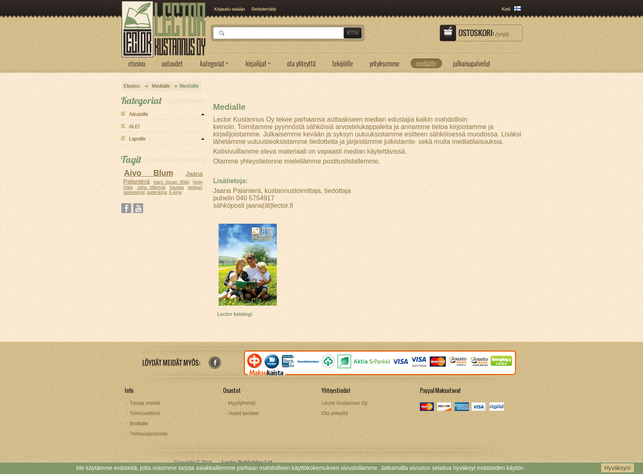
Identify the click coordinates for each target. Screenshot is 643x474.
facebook (214, 362)
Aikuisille (138, 114)
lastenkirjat (134, 192)
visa (479, 407)
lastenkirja (157, 192)
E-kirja (175, 192)
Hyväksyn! (617, 468)
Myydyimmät (241, 403)
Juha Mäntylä (151, 187)
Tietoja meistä (145, 403)
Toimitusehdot (145, 413)
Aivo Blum (148, 172)
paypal (496, 407)
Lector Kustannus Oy (344, 403)
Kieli (506, 9)
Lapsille (137, 139)
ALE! (134, 126)
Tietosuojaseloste (149, 434)
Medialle (161, 86)
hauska (176, 187)
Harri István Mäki (171, 181)
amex (462, 407)
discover (444, 407)
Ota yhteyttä (335, 413)
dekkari (195, 187)
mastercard (427, 407)
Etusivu (132, 86)
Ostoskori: (483, 32)
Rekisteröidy (263, 9)
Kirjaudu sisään (229, 9)
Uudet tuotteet (243, 413)
